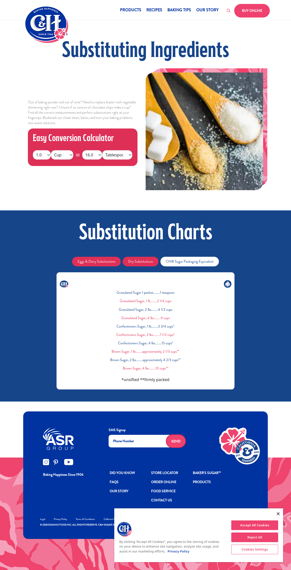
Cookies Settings (255, 549)
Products (130, 10)
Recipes (154, 10)
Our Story (207, 10)
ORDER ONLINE (163, 481)
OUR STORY (119, 491)
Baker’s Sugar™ (207, 472)
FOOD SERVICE (163, 491)
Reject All (254, 537)
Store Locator (164, 472)
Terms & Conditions (85, 519)
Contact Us (161, 500)
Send (175, 441)
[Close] (278, 513)
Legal (42, 519)
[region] (198, 535)
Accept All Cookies (254, 525)
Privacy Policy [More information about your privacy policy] (179, 551)
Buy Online (252, 10)
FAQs (114, 481)
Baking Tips (179, 10)
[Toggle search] (229, 11)
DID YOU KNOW (122, 472)
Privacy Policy (60, 519)
